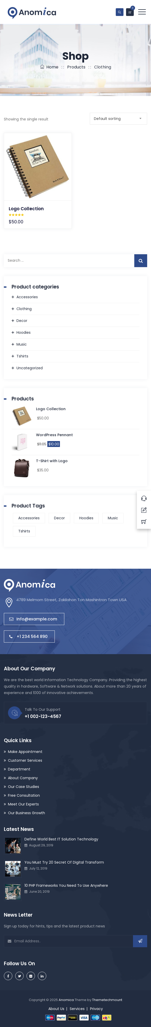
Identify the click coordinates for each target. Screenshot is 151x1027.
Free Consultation (24, 795)
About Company (23, 777)
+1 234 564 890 (28, 636)
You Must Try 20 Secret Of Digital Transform (64, 862)
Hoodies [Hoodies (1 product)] (86, 518)
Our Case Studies (23, 786)
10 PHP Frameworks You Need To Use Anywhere (66, 885)
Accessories (27, 297)
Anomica (66, 999)
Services (77, 1008)
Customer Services (25, 760)
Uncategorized (29, 368)
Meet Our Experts (23, 804)
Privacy (96, 1008)
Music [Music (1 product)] (113, 518)
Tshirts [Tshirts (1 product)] (24, 531)
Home (49, 67)
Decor (21, 320)
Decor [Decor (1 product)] (59, 518)
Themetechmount (107, 999)
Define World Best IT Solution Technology (61, 839)
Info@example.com (33, 619)
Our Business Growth (26, 812)
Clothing (24, 308)
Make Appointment (25, 751)
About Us (56, 1008)
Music (21, 344)
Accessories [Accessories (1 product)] (29, 518)
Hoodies (23, 332)
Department (19, 769)
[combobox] (118, 119)
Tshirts (22, 356)
